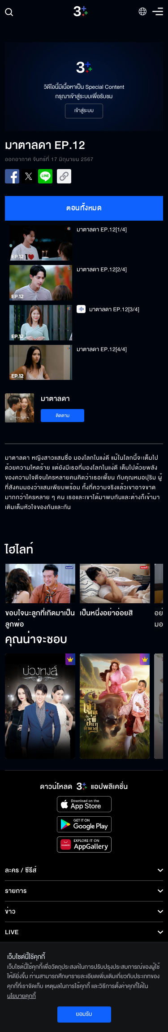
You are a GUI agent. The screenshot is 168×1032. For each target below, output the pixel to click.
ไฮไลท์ (19, 550)
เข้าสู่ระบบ (84, 111)
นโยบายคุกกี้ (21, 996)
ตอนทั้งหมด (84, 208)
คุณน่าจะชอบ (36, 640)
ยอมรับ (84, 1014)
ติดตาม (62, 415)
